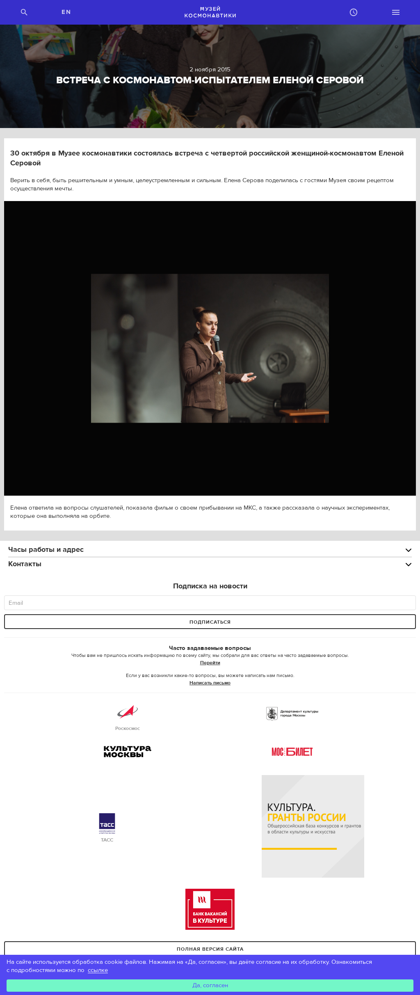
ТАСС (107, 828)
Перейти (210, 662)
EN (66, 12)
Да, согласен (210, 985)
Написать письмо (210, 682)
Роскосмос (127, 717)
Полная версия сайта (210, 949)
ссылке (98, 970)
